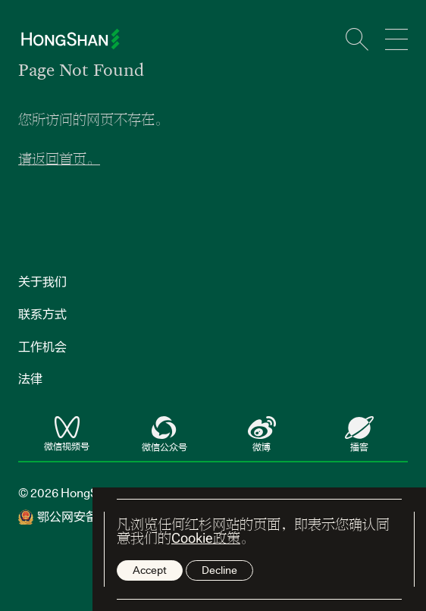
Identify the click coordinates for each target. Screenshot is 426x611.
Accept (150, 570)
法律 (30, 378)
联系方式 (42, 314)
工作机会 (42, 346)
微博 (262, 434)
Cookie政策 (205, 538)
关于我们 (42, 281)
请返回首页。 (59, 159)
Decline (219, 570)
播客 (359, 434)
